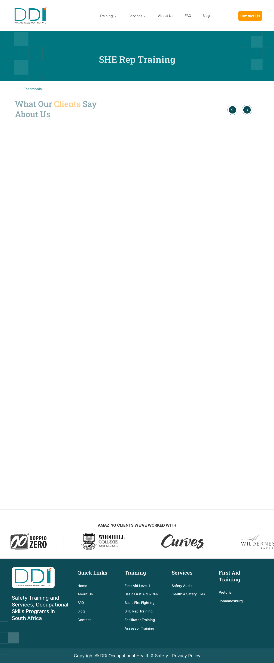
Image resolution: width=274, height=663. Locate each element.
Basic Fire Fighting (140, 602)
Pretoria (225, 592)
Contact (84, 620)
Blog (206, 15)
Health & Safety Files (188, 594)
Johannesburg (231, 601)
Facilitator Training (140, 620)
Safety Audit (182, 586)
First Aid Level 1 (137, 586)
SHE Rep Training (139, 611)
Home (82, 586)
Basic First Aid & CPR (141, 594)
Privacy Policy (186, 655)
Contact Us (250, 15)
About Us (165, 15)
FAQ (188, 15)
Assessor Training (139, 628)
